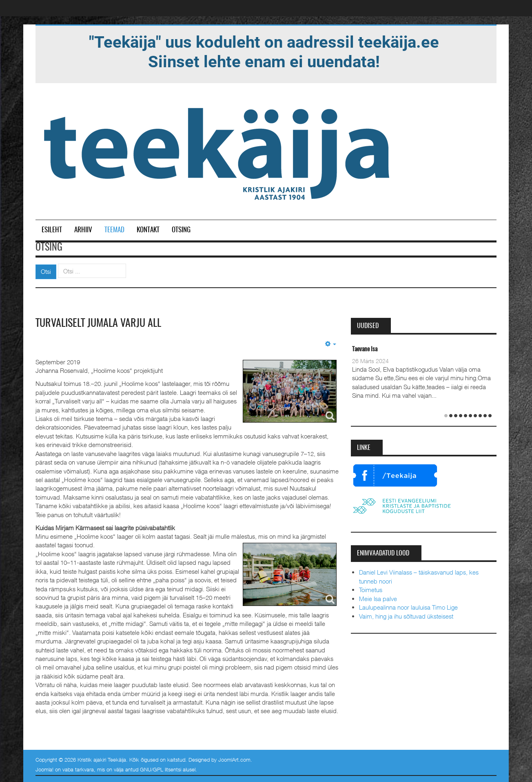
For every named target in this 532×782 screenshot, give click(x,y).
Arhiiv (83, 230)
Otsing (181, 230)
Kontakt (148, 230)
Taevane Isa (364, 349)
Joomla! (44, 769)
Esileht (52, 230)
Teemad (114, 230)
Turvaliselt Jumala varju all (98, 323)
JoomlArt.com (234, 759)
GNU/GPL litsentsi (160, 769)
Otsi (46, 271)
